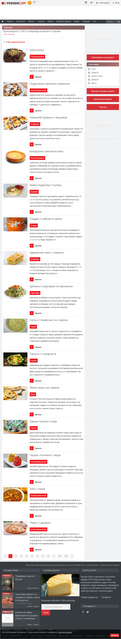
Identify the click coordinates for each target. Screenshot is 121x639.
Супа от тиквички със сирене (49, 320)
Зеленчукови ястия (38, 90)
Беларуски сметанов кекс (46, 151)
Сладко (34, 225)
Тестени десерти (37, 57)
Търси (45, 613)
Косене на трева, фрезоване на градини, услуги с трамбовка (26, 615)
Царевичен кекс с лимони (47, 252)
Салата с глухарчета (43, 353)
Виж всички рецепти (103, 99)
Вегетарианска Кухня (16, 42)
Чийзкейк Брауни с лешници (48, 117)
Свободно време (63, 21)
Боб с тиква (37, 488)
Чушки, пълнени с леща (45, 455)
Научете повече (65, 632)
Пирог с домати (40, 522)
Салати (34, 361)
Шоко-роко (37, 50)
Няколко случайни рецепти (103, 91)
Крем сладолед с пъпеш (45, 185)
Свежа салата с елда (43, 421)
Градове (86, 21)
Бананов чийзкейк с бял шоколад (58, 600)
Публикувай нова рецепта (103, 57)
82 (60, 556)
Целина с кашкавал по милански (51, 286)
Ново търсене (8, 34)
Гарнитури (35, 293)
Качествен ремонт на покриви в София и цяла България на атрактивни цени (27, 599)
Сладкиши (35, 124)
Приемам (114, 635)
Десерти (95, 79)
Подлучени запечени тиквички (50, 83)
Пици (33, 394)
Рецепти (95, 72)
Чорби (33, 327)
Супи (93, 69)
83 (66, 556)
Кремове (34, 192)
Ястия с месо (97, 76)
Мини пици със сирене (44, 387)
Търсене (103, 107)
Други (94, 83)
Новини (41, 21)
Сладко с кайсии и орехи (46, 218)
